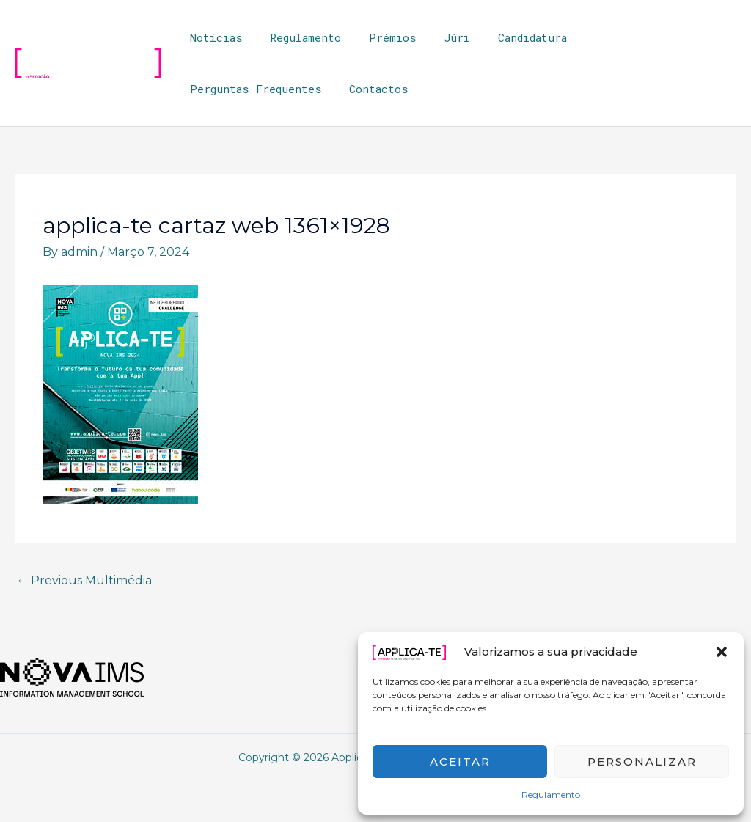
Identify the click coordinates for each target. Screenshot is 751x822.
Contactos (216, 88)
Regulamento (550, 794)
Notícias (213, 37)
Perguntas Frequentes (630, 37)
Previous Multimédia (84, 580)
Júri (438, 37)
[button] (721, 652)
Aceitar (460, 761)
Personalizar (642, 761)
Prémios (379, 37)
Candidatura (507, 37)
